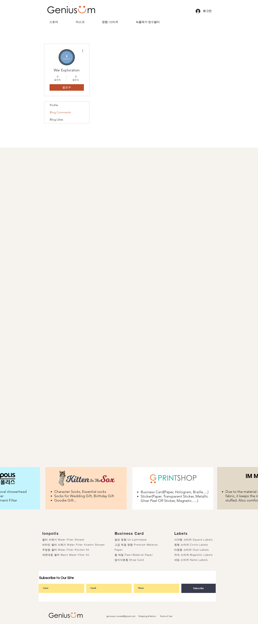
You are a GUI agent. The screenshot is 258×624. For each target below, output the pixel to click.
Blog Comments (60, 112)
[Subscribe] (198, 588)
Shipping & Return (147, 616)
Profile (54, 105)
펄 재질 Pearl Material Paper (134, 554)
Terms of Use (166, 616)
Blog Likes (56, 119)
